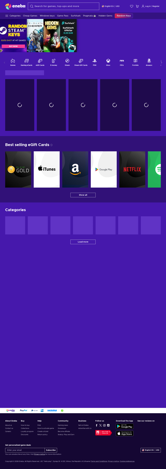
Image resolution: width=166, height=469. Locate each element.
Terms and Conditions (99, 461)
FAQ (39, 425)
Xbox (108, 62)
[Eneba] (15, 6)
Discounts (24, 434)
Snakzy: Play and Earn (66, 434)
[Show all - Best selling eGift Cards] (83, 195)
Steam (67, 62)
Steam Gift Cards (80, 62)
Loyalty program (27, 431)
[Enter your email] (25, 450)
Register (156, 6)
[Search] (63, 6)
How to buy (25, 425)
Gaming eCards (26, 62)
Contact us (9, 428)
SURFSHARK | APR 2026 (157, 35)
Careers (8, 431)
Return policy (42, 434)
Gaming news (63, 425)
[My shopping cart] (137, 6)
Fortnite (135, 62)
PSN (94, 62)
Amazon (149, 62)
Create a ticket (42, 431)
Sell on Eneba (83, 425)
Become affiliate (64, 431)
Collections (25, 428)
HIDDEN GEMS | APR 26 (141, 35)
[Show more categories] (161, 62)
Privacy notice (39, 454)
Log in (146, 6)
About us (8, 425)
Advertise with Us (84, 428)
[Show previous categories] (4, 62)
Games (12, 62)
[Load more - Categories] (83, 242)
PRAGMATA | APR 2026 (124, 35)
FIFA (122, 62)
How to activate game (45, 428)
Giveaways (62, 428)
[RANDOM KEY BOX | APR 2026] (58, 35)
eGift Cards (40, 62)
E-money (53, 62)
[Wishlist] (131, 6)
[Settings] (111, 6)
